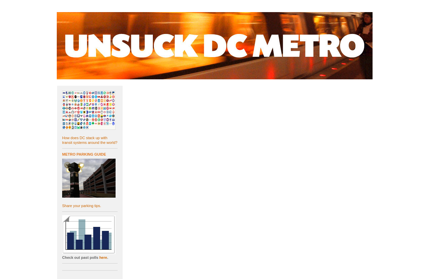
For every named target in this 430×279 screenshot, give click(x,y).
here (103, 257)
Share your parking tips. (81, 206)
